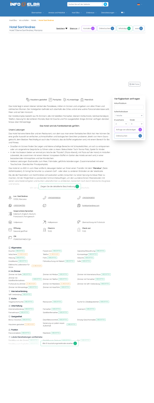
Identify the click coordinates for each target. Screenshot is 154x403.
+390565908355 (88, 198)
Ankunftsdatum (120, 103)
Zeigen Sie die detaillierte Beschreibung (59, 186)
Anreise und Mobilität (58, 13)
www (139, 28)
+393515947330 (19, 205)
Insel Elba (77, 13)
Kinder (132, 120)
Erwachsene (119, 120)
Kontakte (89, 28)
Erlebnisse (91, 13)
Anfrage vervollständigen (129, 129)
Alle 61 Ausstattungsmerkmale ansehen (59, 343)
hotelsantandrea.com (90, 205)
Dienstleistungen (109, 13)
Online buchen (106, 28)
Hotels (33, 20)
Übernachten (37, 13)
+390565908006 (54, 198)
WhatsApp (125, 28)
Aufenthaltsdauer (121, 112)
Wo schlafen (24, 20)
